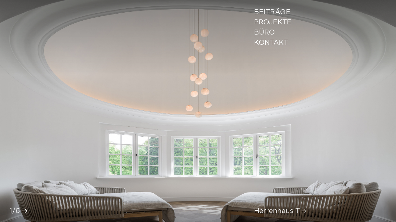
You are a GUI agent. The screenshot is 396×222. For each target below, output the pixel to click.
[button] (24, 211)
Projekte (272, 22)
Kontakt (271, 43)
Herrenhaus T (280, 210)
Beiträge (272, 12)
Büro (264, 32)
